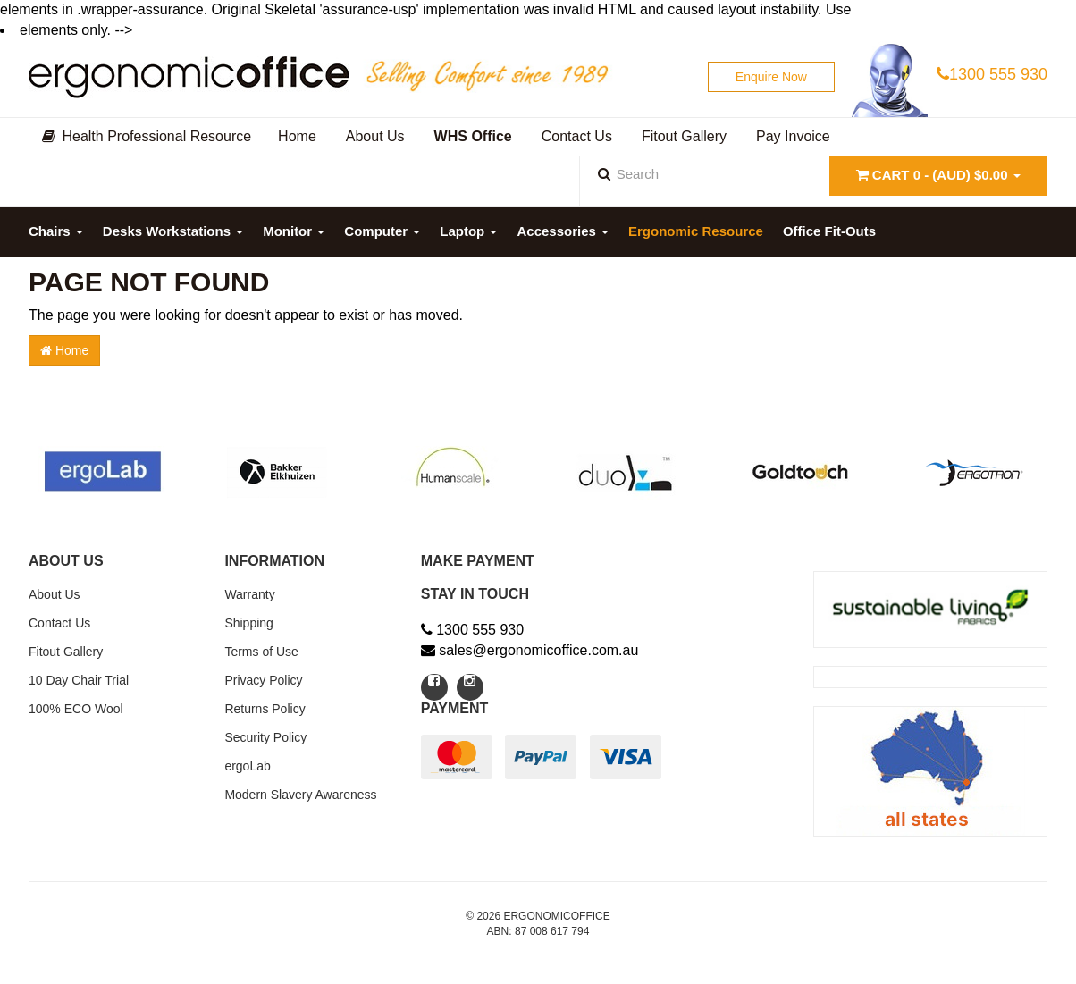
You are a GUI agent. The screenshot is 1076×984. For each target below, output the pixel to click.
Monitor (293, 231)
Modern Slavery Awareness (300, 794)
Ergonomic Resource (695, 231)
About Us (54, 594)
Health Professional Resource (146, 136)
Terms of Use (261, 651)
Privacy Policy (263, 680)
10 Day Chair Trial (79, 680)
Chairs (56, 231)
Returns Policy (264, 709)
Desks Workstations (173, 231)
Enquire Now (771, 77)
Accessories (563, 231)
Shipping (248, 623)
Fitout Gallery (66, 651)
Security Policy (265, 737)
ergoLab (247, 766)
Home (64, 350)
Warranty (249, 594)
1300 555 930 (992, 74)
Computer (382, 231)
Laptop (468, 231)
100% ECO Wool (76, 709)
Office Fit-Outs (829, 231)
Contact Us (59, 623)
